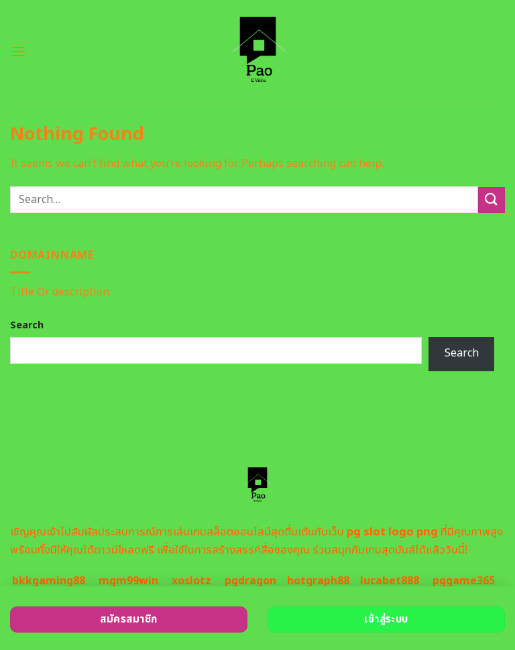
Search (27, 325)
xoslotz (191, 581)
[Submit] (491, 200)
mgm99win (128, 581)
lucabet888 (389, 581)
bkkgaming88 (48, 581)
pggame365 (464, 581)
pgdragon (250, 581)
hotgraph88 (318, 581)
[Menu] (18, 51)
